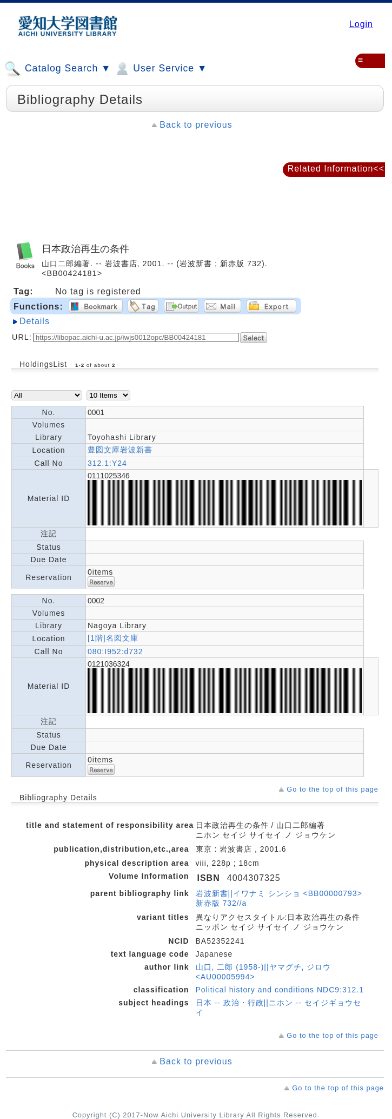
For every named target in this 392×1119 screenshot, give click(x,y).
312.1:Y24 (107, 463)
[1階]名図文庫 (113, 638)
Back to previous (196, 124)
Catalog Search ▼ (57, 69)
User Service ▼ (160, 69)
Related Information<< (336, 168)
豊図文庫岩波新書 (120, 449)
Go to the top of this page (332, 789)
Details (34, 321)
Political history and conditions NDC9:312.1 (280, 989)
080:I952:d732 (115, 651)
